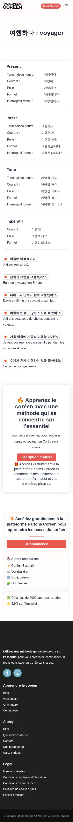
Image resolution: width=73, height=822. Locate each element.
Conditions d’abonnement (19, 783)
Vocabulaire (10, 698)
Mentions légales (14, 771)
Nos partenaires (13, 746)
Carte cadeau (12, 752)
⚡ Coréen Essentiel (21, 565)
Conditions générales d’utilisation (24, 777)
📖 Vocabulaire (17, 571)
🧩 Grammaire (17, 583)
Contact (8, 741)
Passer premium (13, 794)
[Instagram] (17, 673)
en (27, 662)
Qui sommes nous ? (16, 735)
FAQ (6, 729)
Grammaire (10, 704)
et (12, 662)
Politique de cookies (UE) (19, 789)
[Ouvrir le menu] (66, 6)
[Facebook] (7, 673)
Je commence (51, 5)
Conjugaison (11, 710)
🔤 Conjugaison (18, 577)
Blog (6, 692)
